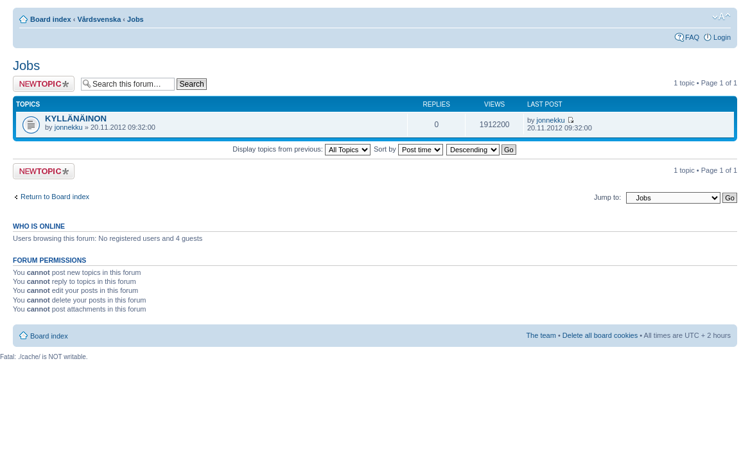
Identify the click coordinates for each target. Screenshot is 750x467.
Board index (50, 19)
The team (540, 335)
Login (722, 37)
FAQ (692, 37)
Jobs (135, 19)
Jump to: (607, 197)
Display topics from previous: (301, 149)
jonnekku (69, 127)
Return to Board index (55, 196)
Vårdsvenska (99, 19)
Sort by (408, 149)
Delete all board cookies (600, 335)
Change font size (721, 16)
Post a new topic (43, 84)
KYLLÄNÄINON (76, 118)
